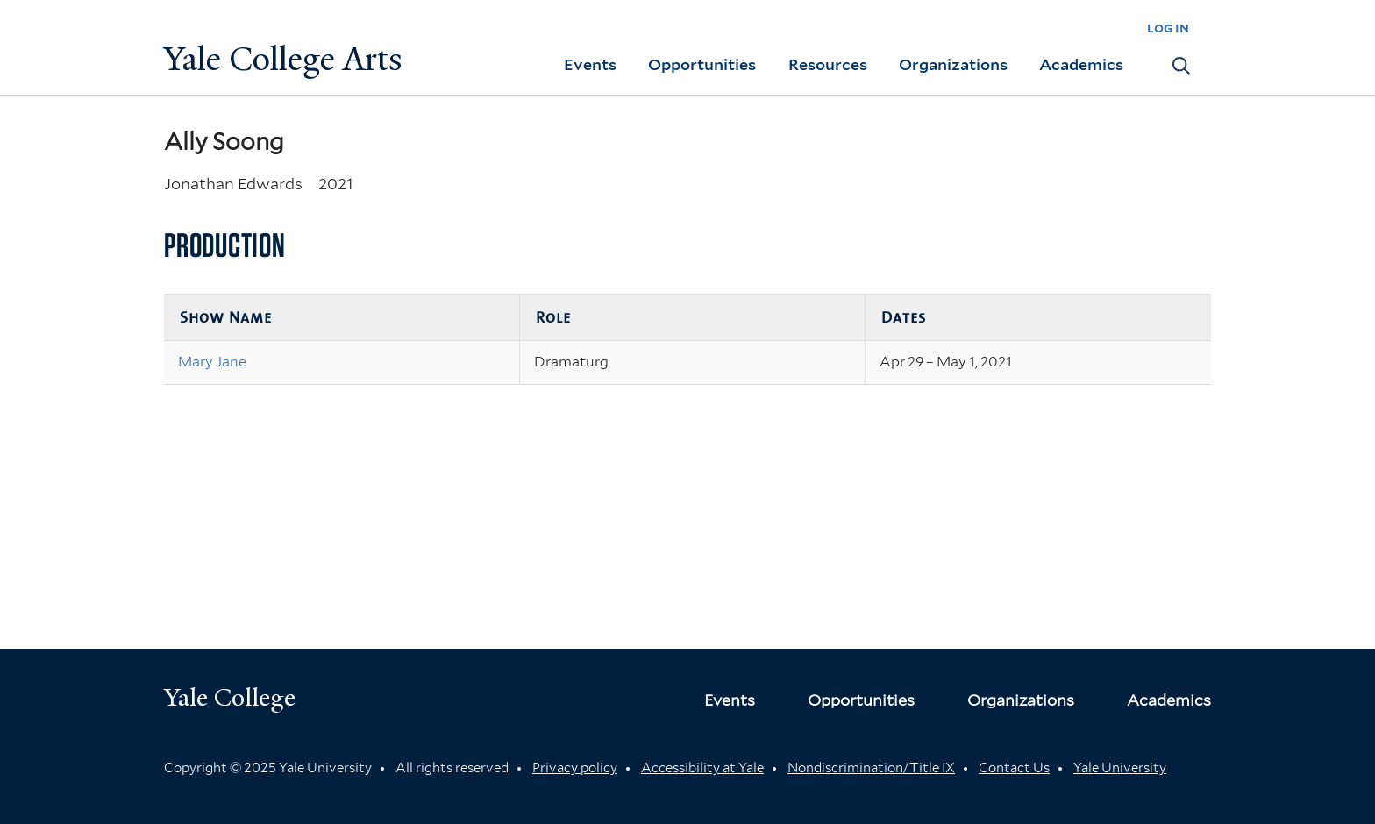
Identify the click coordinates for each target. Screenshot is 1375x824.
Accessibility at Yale (702, 768)
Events (590, 64)
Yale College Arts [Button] (283, 59)
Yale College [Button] (230, 697)
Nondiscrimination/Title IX (871, 768)
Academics (1081, 64)
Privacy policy (574, 768)
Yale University (1119, 768)
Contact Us (1014, 768)
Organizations (953, 64)
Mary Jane (212, 361)
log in (1168, 27)
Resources (827, 64)
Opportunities (702, 64)
